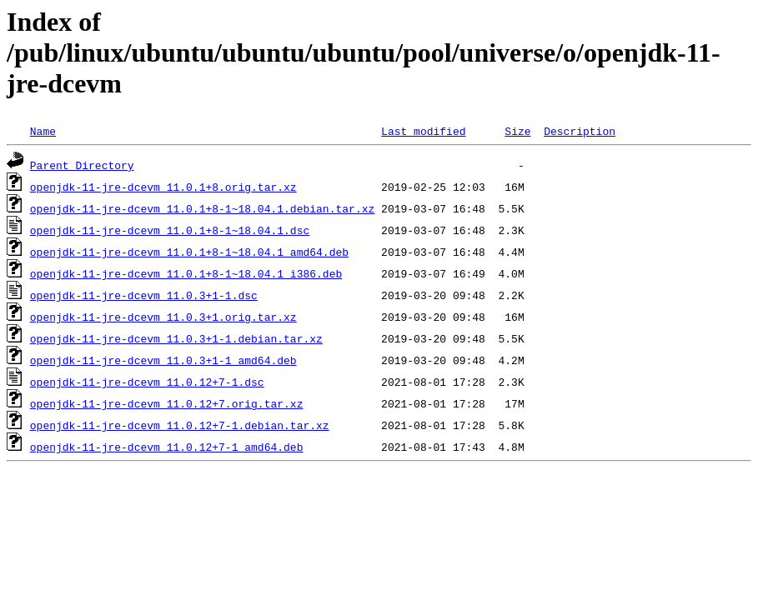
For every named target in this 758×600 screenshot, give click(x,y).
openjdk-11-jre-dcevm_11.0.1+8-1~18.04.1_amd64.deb (189, 251)
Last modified (423, 130)
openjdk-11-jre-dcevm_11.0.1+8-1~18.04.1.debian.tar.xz (202, 208)
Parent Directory (82, 165)
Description (579, 130)
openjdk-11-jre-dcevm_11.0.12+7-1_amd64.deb (167, 446)
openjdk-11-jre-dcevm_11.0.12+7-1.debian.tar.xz (179, 425)
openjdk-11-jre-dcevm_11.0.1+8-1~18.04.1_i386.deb (186, 273)
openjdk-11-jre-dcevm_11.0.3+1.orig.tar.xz (163, 316)
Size (517, 130)
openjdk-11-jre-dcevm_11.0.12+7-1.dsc (147, 381)
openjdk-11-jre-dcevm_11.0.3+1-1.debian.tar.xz (176, 338)
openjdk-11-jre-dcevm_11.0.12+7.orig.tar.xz (167, 403)
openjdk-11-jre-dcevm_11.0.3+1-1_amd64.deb (163, 360)
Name (43, 130)
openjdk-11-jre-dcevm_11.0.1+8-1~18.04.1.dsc (169, 230)
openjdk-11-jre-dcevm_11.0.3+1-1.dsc (144, 295)
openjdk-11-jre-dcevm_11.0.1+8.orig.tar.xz (163, 186)
